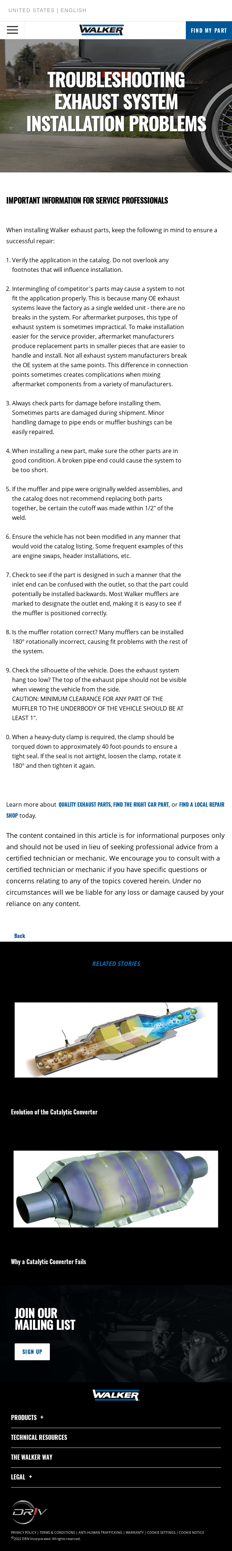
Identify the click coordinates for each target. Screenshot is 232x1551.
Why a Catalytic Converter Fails (48, 1261)
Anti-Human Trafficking (100, 1532)
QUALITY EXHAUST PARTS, (85, 804)
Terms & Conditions (57, 1532)
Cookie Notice (191, 1532)
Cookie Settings (161, 1532)
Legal (22, 1476)
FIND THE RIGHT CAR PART (141, 804)
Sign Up (32, 1351)
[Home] (102, 30)
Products (28, 1417)
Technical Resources (39, 1437)
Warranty (135, 1532)
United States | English (47, 10)
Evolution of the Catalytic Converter (54, 1111)
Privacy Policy (23, 1532)
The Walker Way (31, 1457)
